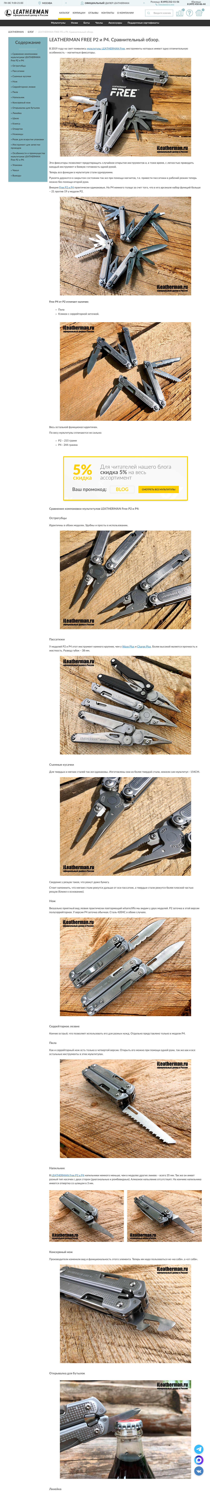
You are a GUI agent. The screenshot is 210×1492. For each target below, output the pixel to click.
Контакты (107, 13)
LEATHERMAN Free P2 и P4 (68, 1175)
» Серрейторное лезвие (23, 87)
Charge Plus (144, 646)
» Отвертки (17, 129)
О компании (125, 13)
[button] (165, 4)
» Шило (15, 118)
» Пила (14, 92)
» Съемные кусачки (21, 76)
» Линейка (16, 113)
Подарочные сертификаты (143, 23)
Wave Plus (128, 646)
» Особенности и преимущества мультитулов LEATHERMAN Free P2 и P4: (28, 156)
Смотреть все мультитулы (158, 490)
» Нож (14, 82)
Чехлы (99, 23)
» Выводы (16, 176)
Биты (87, 23)
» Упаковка (16, 165)
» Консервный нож (21, 103)
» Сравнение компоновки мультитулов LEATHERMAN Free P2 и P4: (25, 57)
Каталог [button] (64, 13)
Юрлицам (79, 13)
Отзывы (93, 13)
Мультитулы (58, 23)
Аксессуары (115, 23)
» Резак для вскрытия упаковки (27, 139)
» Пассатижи (17, 71)
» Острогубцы (18, 66)
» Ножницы (17, 134)
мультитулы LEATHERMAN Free (106, 48)
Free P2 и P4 (66, 187)
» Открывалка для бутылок (25, 108)
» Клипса (15, 124)
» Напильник (17, 97)
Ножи (74, 23)
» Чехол (15, 170)
